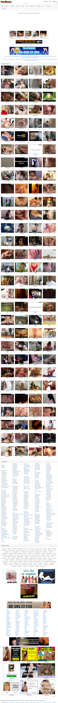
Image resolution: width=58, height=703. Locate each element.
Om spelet (37, 484)
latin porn (31, 548)
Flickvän (14, 500)
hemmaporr (36, 626)
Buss (2, 525)
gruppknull (8, 623)
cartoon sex (17, 558)
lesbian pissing (14, 566)
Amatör (2, 473)
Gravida (14, 525)
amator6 (44, 618)
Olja (35, 481)
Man (24, 528)
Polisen (36, 502)
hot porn (15, 553)
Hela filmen (26, 464)
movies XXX (25, 559)
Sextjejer (22, 57)
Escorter (23, 59)
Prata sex (23, 56)
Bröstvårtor (3, 517)
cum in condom (45, 564)
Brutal (2, 521)
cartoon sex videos (5, 561)
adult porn (53, 548)
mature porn (29, 553)
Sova (47, 464)
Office (36, 480)
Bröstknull (3, 516)
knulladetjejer (45, 632)
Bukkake (2, 522)
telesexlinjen (36, 613)
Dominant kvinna (15, 471)
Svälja (47, 493)
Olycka (36, 483)
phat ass (40, 548)
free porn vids (26, 561)
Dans (2, 541)
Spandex (47, 467)
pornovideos (36, 624)
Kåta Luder (5, 59)
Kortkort (25, 506)
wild (28, 548)
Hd (24, 463)
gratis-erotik (27, 617)
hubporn (26, 623)
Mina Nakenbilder (41, 56)
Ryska (36, 523)
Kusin (25, 507)
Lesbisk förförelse (27, 521)
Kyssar (25, 508)
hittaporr (44, 622)
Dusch (14, 476)
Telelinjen (8, 56)
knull (7, 628)
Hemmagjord (26, 467)
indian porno (7, 551)
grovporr (8, 631)
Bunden (2, 524)
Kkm (24, 493)
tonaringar (36, 619)
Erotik (31, 59)
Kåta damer (34, 60)
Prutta (36, 508)
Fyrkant (14, 510)
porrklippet (8, 622)
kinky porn (45, 558)
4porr (44, 624)
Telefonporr (36, 56)
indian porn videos (43, 566)
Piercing (36, 500)
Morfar (36, 463)
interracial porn (47, 561)
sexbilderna (17, 622)
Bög (2, 512)
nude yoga (35, 564)
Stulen (47, 492)
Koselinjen (27, 56)
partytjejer (45, 617)
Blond (2, 508)
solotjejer (45, 634)
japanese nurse (4, 558)
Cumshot (2, 536)
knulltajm (17, 634)
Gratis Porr (34, 59)
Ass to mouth (3, 484)
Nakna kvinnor (12, 59)
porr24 (35, 627)
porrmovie (17, 613)
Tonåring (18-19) (49, 513)
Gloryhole (14, 522)
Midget (25, 536)
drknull (44, 623)
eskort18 (26, 622)
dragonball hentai (15, 551)
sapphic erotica (50, 550)
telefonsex (36, 614)
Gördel (14, 523)
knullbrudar (36, 631)
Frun (13, 505)
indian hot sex (6, 564)
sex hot (25, 548)
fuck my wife (33, 550)
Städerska (48, 475)
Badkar (2, 492)
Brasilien (2, 513)
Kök (24, 501)
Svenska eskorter (53, 56)
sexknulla (45, 621)
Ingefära (25, 479)
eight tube (49, 558)
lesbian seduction (39, 550)
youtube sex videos (11, 550)
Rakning (36, 514)
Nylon (36, 477)
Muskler (36, 469)
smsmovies (17, 626)
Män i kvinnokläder (27, 529)
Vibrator (47, 533)
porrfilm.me (7, 702)
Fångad (14, 488)
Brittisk (2, 514)
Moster (36, 467)
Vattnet (47, 531)
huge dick (49, 548)
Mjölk (25, 538)
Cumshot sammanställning (6, 537)
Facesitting (14, 486)
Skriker (36, 537)
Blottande (3, 509)
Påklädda (36, 495)
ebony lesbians (32, 561)
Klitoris (25, 498)
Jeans (25, 487)
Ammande (3, 475)
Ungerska (47, 524)
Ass (2, 481)
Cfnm (2, 529)
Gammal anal (15, 516)
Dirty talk (14, 465)
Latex (25, 517)
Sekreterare (37, 528)
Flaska (14, 497)
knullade (8, 617)
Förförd (14, 501)
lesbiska (26, 630)
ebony (48, 556)
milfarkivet (8, 618)
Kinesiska (25, 492)
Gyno (13, 533)
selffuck (36, 556)
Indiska (25, 476)
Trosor (47, 516)
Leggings (25, 519)
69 (1, 467)
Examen (14, 483)
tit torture (6, 559)
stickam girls (14, 556)
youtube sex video (32, 558)
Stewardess (48, 477)
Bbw (2, 499)
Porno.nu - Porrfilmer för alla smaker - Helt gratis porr (29, 44)
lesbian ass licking (5, 553)
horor (35, 634)
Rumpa (36, 521)
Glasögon (14, 521)
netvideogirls (26, 558)
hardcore (54, 553)
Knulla (49, 59)
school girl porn (44, 559)
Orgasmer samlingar (38, 487)
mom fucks (54, 558)
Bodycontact (37, 57)
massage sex (21, 561)
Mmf (24, 539)
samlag (16, 627)
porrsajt (16, 632)
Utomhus (47, 526)
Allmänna (3, 472)
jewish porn (11, 564)
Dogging (14, 468)
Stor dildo (47, 479)
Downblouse (15, 472)
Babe (2, 490)
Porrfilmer (46, 59)
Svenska (47, 496)
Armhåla (2, 479)
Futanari (14, 509)
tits (10, 551)
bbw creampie (31, 551)
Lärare (25, 516)
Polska (36, 503)
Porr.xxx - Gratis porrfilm (29, 45)
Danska (14, 463)
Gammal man (15, 517)
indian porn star (52, 564)
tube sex (39, 556)
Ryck (36, 522)
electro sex (13, 558)
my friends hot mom (32, 566)
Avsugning (3, 487)
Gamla (14, 513)
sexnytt (44, 635)
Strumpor (47, 489)
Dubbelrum (14, 475)
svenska (26, 619)
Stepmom (47, 476)
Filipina (14, 495)
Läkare (25, 513)
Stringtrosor (48, 486)
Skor (36, 536)
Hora (24, 473)
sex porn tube (30, 564)
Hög (24, 468)
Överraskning (37, 491)
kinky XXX (31, 556)
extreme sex (14, 548)
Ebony (14, 479)
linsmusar (17, 621)
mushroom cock (24, 551)
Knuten (25, 500)
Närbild (36, 472)
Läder (25, 511)
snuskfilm (8, 613)
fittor (35, 635)
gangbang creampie (20, 556)
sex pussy (43, 553)
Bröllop (2, 515)
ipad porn (37, 566)
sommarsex (17, 614)
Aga (2, 471)
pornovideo (36, 621)
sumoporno (36, 618)
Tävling (47, 506)
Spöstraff (47, 471)
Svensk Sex (42, 59)
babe (44, 614)
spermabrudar (36, 615)
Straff (47, 485)
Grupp (14, 530)
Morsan (36, 465)
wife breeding (50, 559)
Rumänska (37, 520)
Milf (24, 537)
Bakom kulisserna (4, 496)
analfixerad (8, 630)
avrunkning (8, 626)
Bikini (2, 504)
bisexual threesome (19, 559)
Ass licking (3, 483)
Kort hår (25, 505)
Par (35, 496)
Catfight (2, 528)
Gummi (14, 531)
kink (25, 628)
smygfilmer (45, 611)
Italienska (25, 483)
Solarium (36, 541)
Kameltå (25, 491)
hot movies (36, 548)
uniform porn (35, 559)
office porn (9, 556)
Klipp (24, 497)
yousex (7, 615)
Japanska (25, 486)
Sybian (47, 500)
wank (5, 556)
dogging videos (38, 553)
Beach (2, 501)
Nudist (36, 475)
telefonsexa (8, 634)
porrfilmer (45, 627)
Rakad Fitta (38, 59)
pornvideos (27, 635)
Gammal (14, 515)
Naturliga (36, 473)
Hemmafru (25, 465)
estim (40, 551)
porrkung (17, 624)
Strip (47, 487)
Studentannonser (19, 59)
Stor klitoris (48, 480)
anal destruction (20, 548)
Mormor (36, 464)
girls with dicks (24, 564)
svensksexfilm (27, 618)
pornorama (17, 631)
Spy (46, 472)
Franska (14, 504)
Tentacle (47, 508)
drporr (26, 626)
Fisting (14, 496)
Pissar (36, 501)
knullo (44, 613)
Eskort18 (32, 57)
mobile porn (40, 564)
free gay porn (9, 548)
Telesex (20, 56)
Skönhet (36, 535)
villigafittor (36, 630)
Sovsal (47, 465)
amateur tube (23, 550)
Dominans (14, 470)
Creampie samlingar (4, 534)
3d (1, 466)
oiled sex (16, 561)
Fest (13, 492)
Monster (25, 540)
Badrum (2, 493)
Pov (35, 505)
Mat (24, 533)
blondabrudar (9, 627)
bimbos (16, 630)
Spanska (47, 468)
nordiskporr (17, 628)
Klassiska (25, 496)
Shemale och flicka (38, 533)
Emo (13, 481)
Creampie (3, 533)
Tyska (47, 520)
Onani (36, 485)
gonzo (7, 610)
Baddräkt (2, 491)
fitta (25, 615)
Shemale (54, 1)
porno (26, 613)
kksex (16, 635)
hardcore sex (27, 556)
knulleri (35, 628)
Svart (47, 495)
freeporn (44, 628)
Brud (2, 520)
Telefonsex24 (31, 56)
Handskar (14, 536)
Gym (13, 532)
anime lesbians (12, 559)
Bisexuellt (3, 507)
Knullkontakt (27, 59)
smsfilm (17, 618)
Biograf (2, 506)
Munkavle (36, 468)
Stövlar (47, 484)
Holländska (26, 471)
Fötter (14, 503)
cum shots (52, 556)
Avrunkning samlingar (5, 486)
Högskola (25, 470)
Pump (36, 511)
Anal (2, 476)
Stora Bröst (48, 483)
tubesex (26, 614)
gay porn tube (20, 566)
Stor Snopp (48, 481)
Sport (47, 470)
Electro (14, 480)
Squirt (47, 473)
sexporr (44, 619)
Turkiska (47, 517)
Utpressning (48, 527)
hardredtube (8, 611)
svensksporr (36, 610)
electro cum (28, 550)
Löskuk (25, 525)
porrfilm (44, 615)
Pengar (36, 497)
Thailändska (48, 509)
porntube (35, 623)
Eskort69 (8, 59)
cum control (11, 561)
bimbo (7, 632)
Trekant (47, 515)
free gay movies (45, 551)
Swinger (47, 497)
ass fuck (42, 561)
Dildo (13, 464)
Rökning (36, 517)
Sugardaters (53, 59)
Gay (50, 1)
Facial (14, 487)
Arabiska (2, 478)
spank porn (17, 550)
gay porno (4, 548)
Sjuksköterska (37, 534)
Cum (2, 535)
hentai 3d (45, 548)
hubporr (7, 621)
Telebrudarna (12, 56)
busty (9, 558)
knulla (7, 614)
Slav (35, 540)
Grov (13, 529)
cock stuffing (36, 551)
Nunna (36, 476)
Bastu (2, 498)
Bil (1, 505)
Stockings (48, 478)
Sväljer (47, 494)
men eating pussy (39, 558)
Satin (36, 527)
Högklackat (26, 469)
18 (1, 465)
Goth (13, 524)
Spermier (47, 469)
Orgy (36, 488)
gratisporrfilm (27, 624)
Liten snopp (26, 524)
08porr (26, 627)
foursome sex (20, 553)
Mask (25, 530)
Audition (2, 485)
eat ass (22, 558)
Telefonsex (17, 56)
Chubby (2, 532)
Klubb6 (30, 57)
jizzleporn (26, 610)
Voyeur (47, 536)
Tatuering (47, 505)
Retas (36, 515)
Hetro (46, 1)
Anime (2, 477)
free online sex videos (17, 564)
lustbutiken (17, 610)
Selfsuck (36, 529)
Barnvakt (2, 497)
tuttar (35, 617)
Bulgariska (3, 523)
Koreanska (25, 504)
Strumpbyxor (48, 488)
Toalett (47, 512)
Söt (46, 463)
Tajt (46, 504)
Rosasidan (26, 57)
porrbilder (26, 632)
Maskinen (25, 531)
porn (16, 619)
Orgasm (36, 486)
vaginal (40, 559)
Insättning (25, 480)
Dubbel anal (15, 473)
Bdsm (2, 500)
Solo (35, 542)
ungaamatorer (46, 626)
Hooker (25, 472)
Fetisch (14, 493)
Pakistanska (37, 494)
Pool (35, 504)
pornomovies (27, 631)
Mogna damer (29, 60)
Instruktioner (26, 481)
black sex (24, 553)
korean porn (25, 566)
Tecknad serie (48, 507)
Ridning (36, 516)
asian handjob (53, 561)
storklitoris (27, 621)
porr (44, 631)
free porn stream (4, 550)
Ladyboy (25, 512)
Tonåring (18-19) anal (50, 514)
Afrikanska (3, 470)
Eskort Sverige (47, 56)
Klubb (25, 499)
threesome (10, 553)
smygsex (17, 611)
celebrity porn (38, 561)
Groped (14, 528)
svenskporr (36, 622)
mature (55, 550)
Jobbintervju (26, 488)
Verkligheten (48, 532)
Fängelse (14, 489)
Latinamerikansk (26, 518)
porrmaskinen (18, 617)
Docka (14, 467)
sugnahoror (27, 611)
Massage (25, 532)
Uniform (47, 525)
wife (33, 553)
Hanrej (14, 537)
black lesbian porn (49, 553)
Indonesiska (26, 477)
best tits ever (30, 559)
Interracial (25, 482)
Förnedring (14, 502)
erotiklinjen (8, 624)
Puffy (36, 509)
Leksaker (25, 520)
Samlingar (36, 526)
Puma (36, 510)
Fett (13, 494)
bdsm (20, 551)
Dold (13, 469)
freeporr (44, 630)
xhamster (35, 611)
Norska (36, 474)
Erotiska (14, 482)
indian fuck (44, 556)
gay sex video (51, 551)
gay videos (44, 550)
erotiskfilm (45, 610)
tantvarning (17, 615)
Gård (13, 520)
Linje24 (5, 56)
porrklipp (17, 623)
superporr (8, 635)
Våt (46, 530)
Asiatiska (2, 480)
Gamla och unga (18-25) (17, 514)
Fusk (13, 508)
